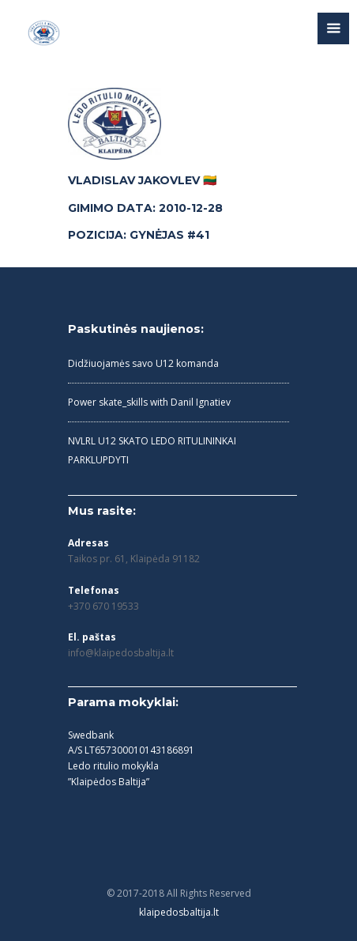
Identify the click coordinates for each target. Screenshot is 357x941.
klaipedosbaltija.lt (179, 912)
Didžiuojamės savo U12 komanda (143, 363)
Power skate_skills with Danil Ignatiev (149, 402)
